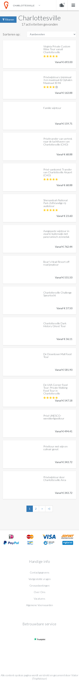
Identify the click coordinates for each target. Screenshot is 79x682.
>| (49, 508)
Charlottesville (39, 18)
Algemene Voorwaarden (39, 605)
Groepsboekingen (39, 585)
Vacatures (39, 598)
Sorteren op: (11, 34)
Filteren (8, 19)
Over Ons (39, 592)
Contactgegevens (39, 572)
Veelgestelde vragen (40, 579)
